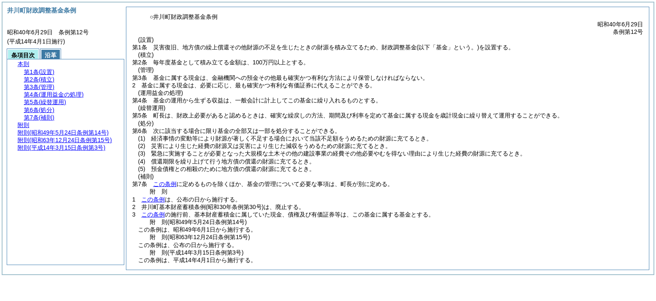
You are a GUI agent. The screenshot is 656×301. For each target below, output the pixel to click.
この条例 (165, 184)
